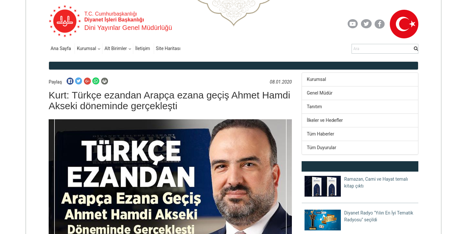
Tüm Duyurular (321, 147)
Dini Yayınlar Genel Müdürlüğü (128, 27)
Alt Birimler (115, 48)
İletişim (142, 48)
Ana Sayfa (61, 48)
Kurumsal (86, 48)
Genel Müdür (319, 93)
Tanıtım (314, 106)
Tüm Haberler (320, 133)
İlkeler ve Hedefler (325, 120)
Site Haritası (168, 48)
